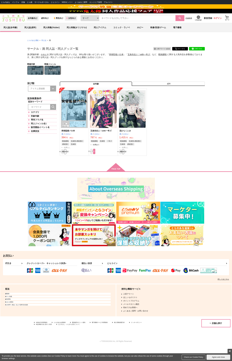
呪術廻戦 (162, 63)
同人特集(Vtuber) (51, 36)
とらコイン (55, 2)
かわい (44, 63)
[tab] (169, 94)
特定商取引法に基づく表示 (67, 338)
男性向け (58, 27)
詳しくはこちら (223, 292)
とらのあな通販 (33, 49)
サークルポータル (41, 2)
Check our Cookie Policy (193, 357)
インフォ (15, 2)
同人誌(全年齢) (10, 36)
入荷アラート (159, 57)
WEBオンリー (67, 2)
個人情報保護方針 (139, 336)
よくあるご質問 (81, 2)
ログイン (218, 27)
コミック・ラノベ (121, 36)
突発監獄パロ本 (116, 63)
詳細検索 (189, 27)
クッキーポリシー (43, 338)
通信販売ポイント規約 (89, 336)
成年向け (45, 27)
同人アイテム (100, 36)
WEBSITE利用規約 (43, 336)
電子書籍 (177, 36)
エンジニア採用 (95, 2)
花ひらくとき (125, 142)
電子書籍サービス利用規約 (114, 336)
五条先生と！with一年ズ (139, 63)
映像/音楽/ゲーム (158, 36)
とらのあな (5, 2)
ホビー (140, 36)
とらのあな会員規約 (65, 336)
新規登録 (208, 27)
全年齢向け (32, 27)
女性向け (71, 27)
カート (110, 164)
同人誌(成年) (30, 36)
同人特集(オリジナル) (77, 36)
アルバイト (108, 2)
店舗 (23, 2)
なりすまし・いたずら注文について (98, 338)
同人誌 (45, 49)
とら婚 (29, 2)
